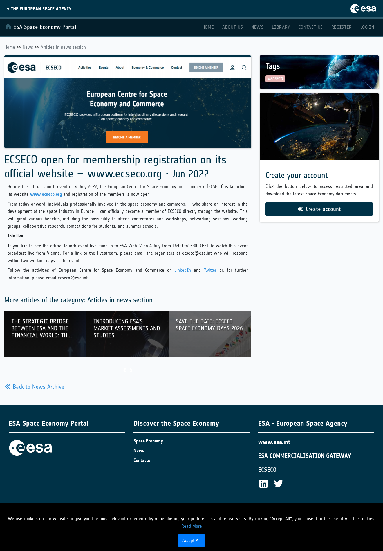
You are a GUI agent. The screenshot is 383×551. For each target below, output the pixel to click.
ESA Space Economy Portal (40, 26)
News (257, 27)
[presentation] (124, 371)
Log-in (367, 27)
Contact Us (311, 27)
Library (281, 27)
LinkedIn (182, 270)
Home (208, 27)
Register (341, 27)
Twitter (210, 270)
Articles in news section (63, 47)
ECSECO (267, 469)
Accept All (191, 540)
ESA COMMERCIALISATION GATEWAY (304, 455)
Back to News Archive (34, 386)
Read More (191, 526)
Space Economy (148, 441)
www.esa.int (274, 441)
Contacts (141, 460)
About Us (232, 27)
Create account (319, 209)
